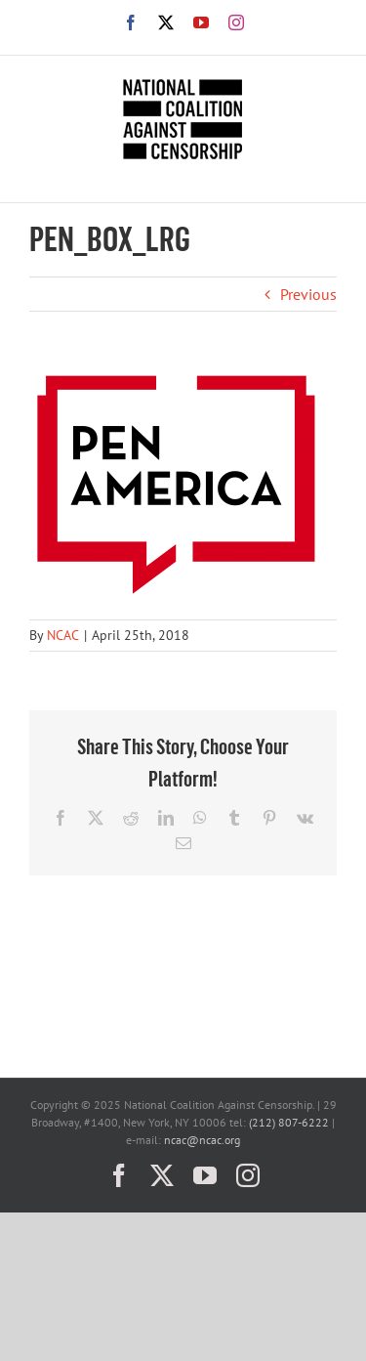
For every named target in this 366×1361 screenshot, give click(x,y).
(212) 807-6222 (289, 1122)
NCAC (63, 635)
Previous (308, 294)
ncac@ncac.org (202, 1139)
